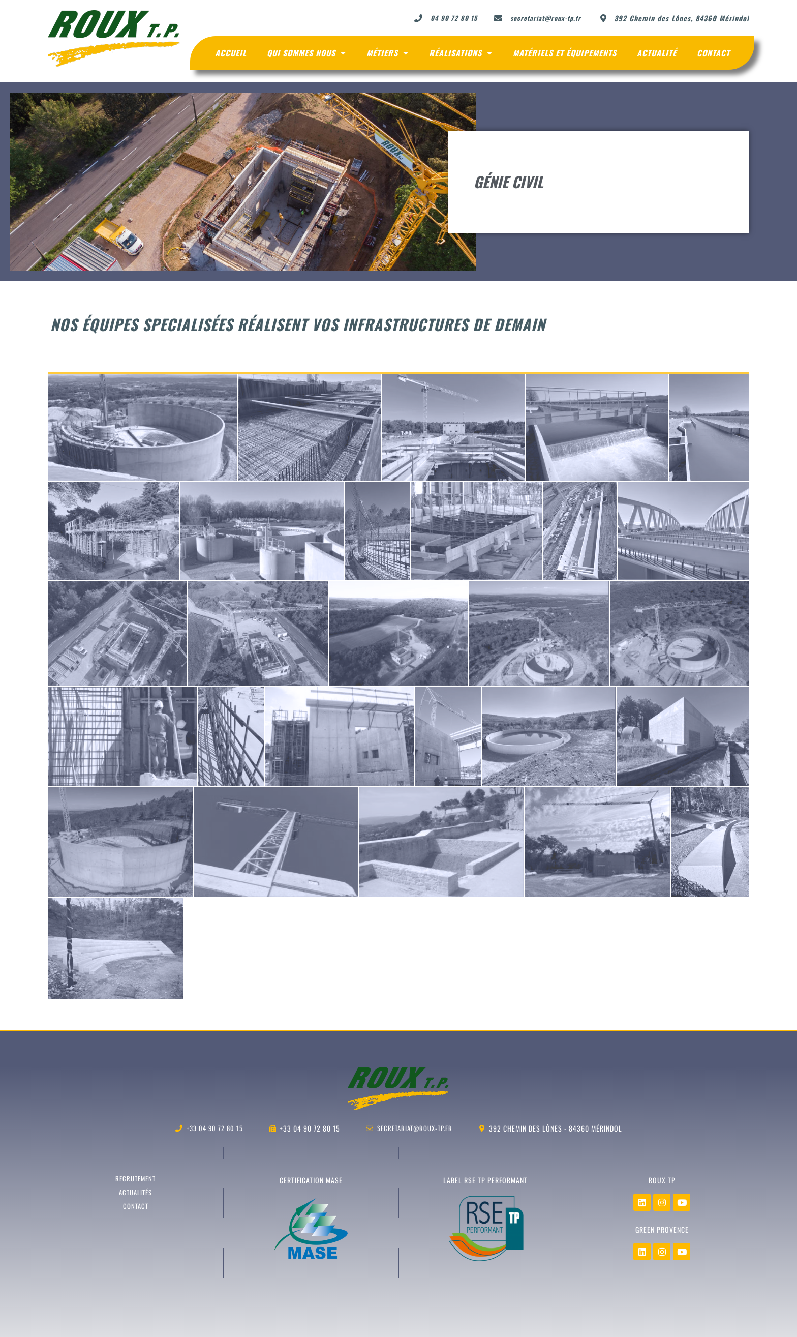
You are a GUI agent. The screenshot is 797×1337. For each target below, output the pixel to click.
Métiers (387, 53)
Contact (713, 53)
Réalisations (461, 53)
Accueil (231, 53)
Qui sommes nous (306, 53)
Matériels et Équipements (565, 53)
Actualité (657, 53)
